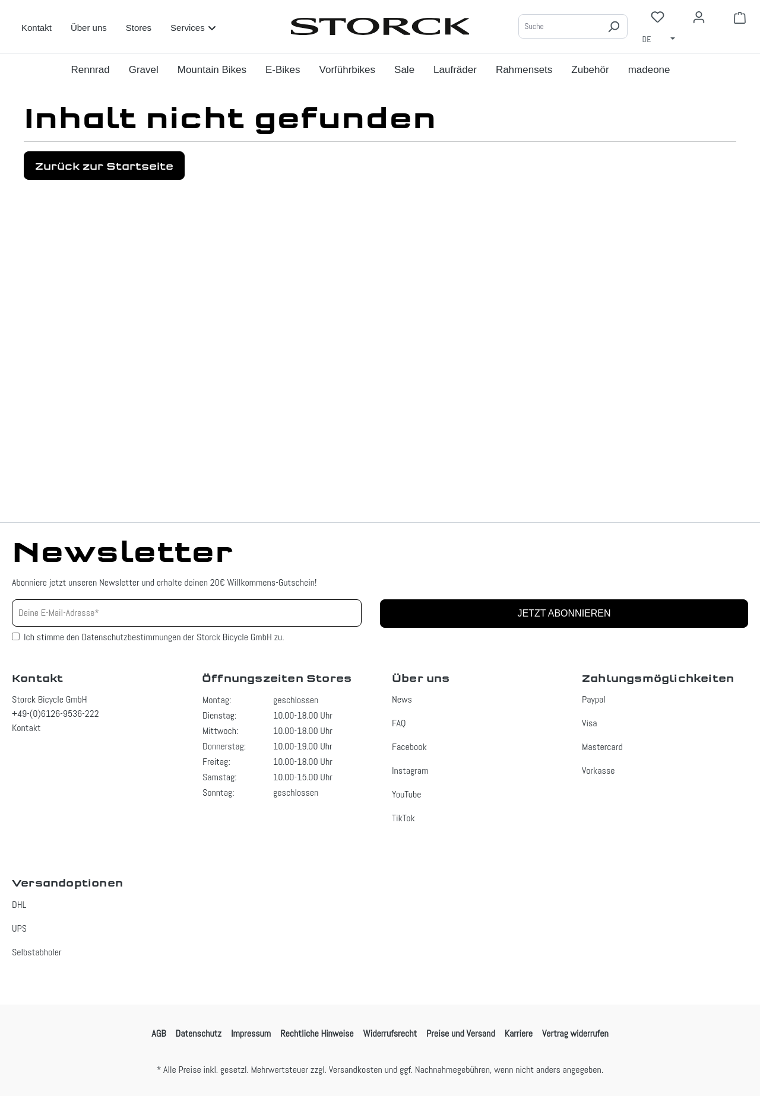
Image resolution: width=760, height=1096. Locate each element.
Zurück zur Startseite (104, 165)
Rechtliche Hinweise (316, 1033)
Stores (138, 28)
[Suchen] (613, 26)
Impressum (251, 1033)
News (402, 699)
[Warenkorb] (740, 17)
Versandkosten (355, 1069)
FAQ (399, 723)
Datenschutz (198, 1033)
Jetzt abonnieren (563, 613)
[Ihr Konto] (699, 17)
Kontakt (36, 28)
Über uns (89, 28)
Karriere (519, 1033)
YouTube (407, 794)
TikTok (403, 818)
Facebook (409, 747)
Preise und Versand (460, 1033)
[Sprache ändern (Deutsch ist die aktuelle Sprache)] (662, 38)
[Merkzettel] (657, 17)
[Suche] (559, 26)
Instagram (410, 770)
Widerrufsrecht (390, 1033)
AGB (158, 1033)
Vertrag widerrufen (575, 1033)
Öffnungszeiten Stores (277, 678)
